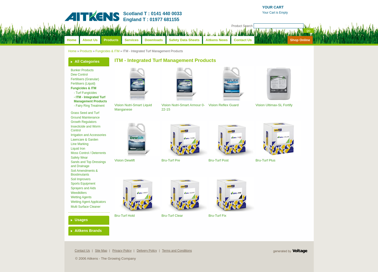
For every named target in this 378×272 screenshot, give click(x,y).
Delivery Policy (147, 250)
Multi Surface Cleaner (85, 206)
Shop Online (300, 40)
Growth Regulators (84, 122)
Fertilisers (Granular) (85, 79)
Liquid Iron (78, 148)
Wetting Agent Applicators (88, 202)
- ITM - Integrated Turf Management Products (90, 99)
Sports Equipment (83, 183)
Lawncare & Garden (84, 139)
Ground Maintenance (85, 117)
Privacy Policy (122, 250)
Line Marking (80, 144)
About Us (90, 40)
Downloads (154, 40)
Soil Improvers (81, 179)
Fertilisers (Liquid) (83, 83)
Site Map (101, 250)
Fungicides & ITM (107, 51)
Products (111, 40)
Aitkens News (217, 40)
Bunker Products (82, 70)
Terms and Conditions (177, 250)
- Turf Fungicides (85, 93)
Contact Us (243, 40)
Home (72, 40)
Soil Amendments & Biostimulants (84, 173)
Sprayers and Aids (83, 188)
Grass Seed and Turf (85, 113)
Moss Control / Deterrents (88, 153)
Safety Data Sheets (184, 40)
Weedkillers (79, 193)
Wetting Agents (81, 197)
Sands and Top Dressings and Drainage (88, 164)
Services (132, 40)
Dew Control (79, 74)
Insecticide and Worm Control (85, 128)
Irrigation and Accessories (88, 135)
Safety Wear (79, 157)
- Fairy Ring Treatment (89, 105)
